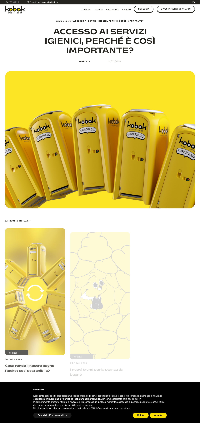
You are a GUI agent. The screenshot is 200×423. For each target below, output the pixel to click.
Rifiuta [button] (140, 415)
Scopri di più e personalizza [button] (52, 415)
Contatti (126, 10)
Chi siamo (86, 10)
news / (69, 21)
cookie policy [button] (134, 399)
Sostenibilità (112, 10)
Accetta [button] (158, 415)
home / (60, 21)
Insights (84, 61)
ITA (193, 2)
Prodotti (98, 10)
